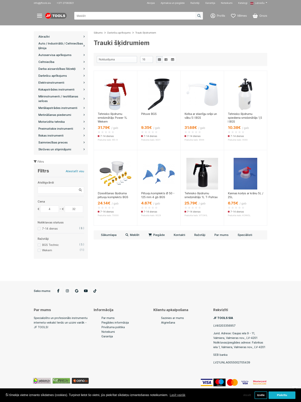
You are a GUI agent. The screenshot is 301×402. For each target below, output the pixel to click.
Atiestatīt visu (75, 171)
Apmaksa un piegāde (173, 3)
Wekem (47, 250)
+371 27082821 (65, 3)
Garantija (210, 3)
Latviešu (257, 3)
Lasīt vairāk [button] (177, 395)
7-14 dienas (50, 228)
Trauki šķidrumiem (145, 32)
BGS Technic (50, 245)
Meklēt (132, 235)
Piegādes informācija (115, 322)
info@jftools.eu (42, 3)
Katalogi (242, 3)
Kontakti (179, 235)
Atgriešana (168, 322)
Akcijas (151, 3)
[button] (258, 3)
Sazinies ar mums (172, 318)
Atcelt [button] (247, 395)
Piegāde (156, 235)
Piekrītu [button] (282, 395)
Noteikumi (226, 3)
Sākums (98, 32)
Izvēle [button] (261, 395)
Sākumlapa (109, 235)
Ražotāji (194, 3)
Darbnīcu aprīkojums (119, 32)
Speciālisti (245, 235)
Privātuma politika (113, 327)
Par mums (221, 235)
